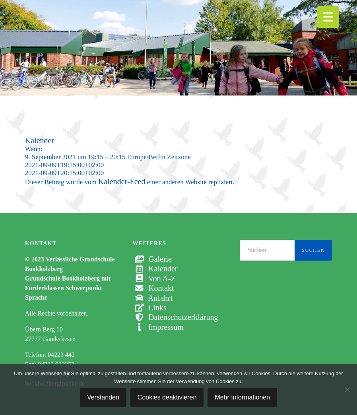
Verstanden (103, 397)
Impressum (158, 327)
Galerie (152, 259)
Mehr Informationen (242, 397)
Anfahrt (152, 298)
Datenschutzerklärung (175, 317)
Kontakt (153, 288)
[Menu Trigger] (328, 17)
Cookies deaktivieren (167, 397)
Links (149, 307)
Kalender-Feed (121, 181)
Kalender (154, 268)
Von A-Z (154, 278)
